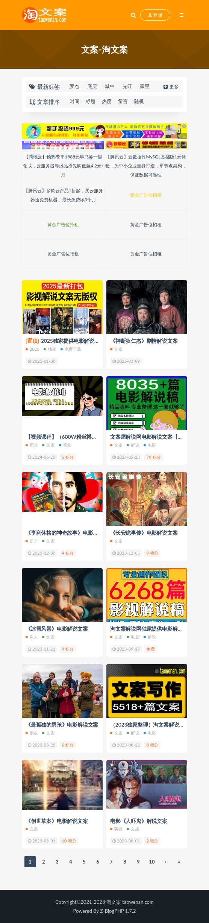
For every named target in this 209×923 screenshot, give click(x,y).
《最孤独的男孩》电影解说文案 (62, 724)
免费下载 (71, 349)
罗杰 (74, 86)
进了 (32, 540)
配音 (32, 444)
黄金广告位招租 (146, 195)
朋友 (32, 732)
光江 (127, 86)
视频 (65, 444)
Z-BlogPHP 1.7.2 (118, 911)
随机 (139, 101)
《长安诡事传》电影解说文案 (143, 532)
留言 (123, 101)
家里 (145, 86)
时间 (74, 101)
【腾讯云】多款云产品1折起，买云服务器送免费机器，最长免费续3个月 (63, 195)
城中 (110, 86)
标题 (90, 101)
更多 (170, 87)
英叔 (116, 828)
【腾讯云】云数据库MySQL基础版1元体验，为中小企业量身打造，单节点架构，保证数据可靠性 (145, 166)
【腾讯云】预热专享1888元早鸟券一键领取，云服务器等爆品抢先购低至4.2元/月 (63, 166)
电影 (150, 444)
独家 (50, 349)
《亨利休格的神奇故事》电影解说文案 (70, 532)
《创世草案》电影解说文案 (57, 821)
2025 (32, 349)
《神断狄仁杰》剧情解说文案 (143, 341)
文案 (116, 349)
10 (151, 862)
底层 (92, 86)
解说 (133, 444)
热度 (107, 101)
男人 (32, 636)
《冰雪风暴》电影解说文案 (57, 628)
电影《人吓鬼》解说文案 (138, 821)
